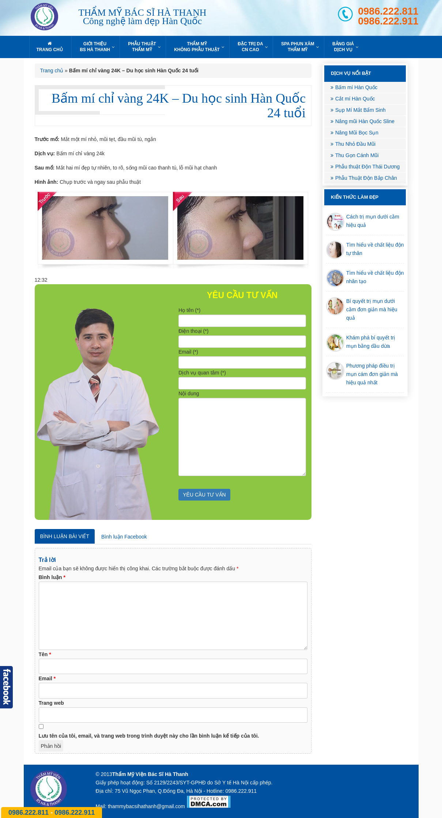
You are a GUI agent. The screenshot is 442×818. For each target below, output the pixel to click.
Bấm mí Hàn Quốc (356, 87)
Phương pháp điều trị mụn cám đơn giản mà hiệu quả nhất (372, 374)
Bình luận (52, 577)
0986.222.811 (388, 11)
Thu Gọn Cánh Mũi (357, 155)
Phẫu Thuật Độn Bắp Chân (366, 178)
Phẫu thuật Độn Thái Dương (367, 167)
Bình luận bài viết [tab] (64, 536)
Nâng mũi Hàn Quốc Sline (364, 121)
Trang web (51, 703)
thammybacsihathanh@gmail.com (146, 806)
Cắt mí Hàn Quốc (355, 99)
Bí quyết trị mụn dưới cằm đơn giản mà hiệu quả (371, 309)
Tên (45, 654)
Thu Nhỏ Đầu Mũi (355, 144)
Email (47, 678)
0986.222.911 (388, 21)
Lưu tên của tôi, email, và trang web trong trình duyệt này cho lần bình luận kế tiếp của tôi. (149, 736)
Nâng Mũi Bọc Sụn (356, 133)
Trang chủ (52, 70)
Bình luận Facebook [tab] (124, 537)
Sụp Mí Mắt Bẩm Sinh (360, 110)
